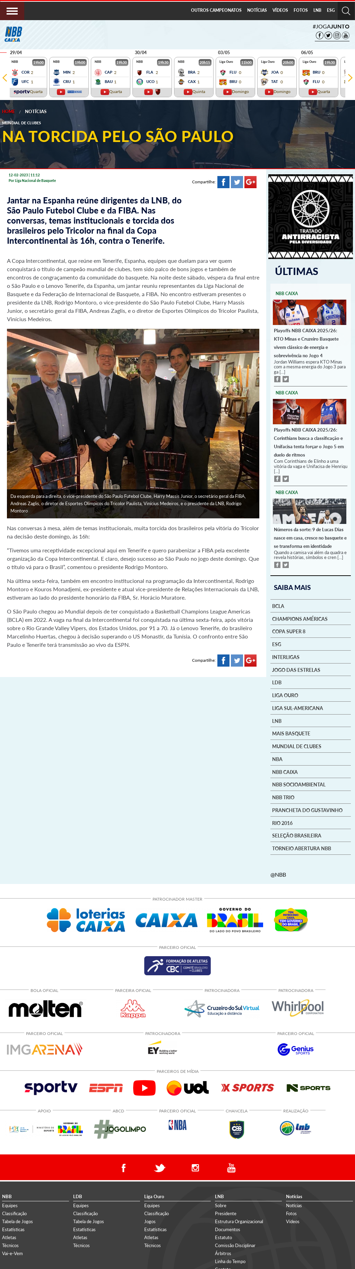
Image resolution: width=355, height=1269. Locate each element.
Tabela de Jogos (17, 1220)
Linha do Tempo (230, 1260)
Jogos (150, 1220)
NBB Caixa (285, 771)
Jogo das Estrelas (296, 669)
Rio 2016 (282, 822)
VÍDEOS (280, 10)
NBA (277, 758)
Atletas (9, 1236)
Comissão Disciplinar (235, 1244)
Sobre (220, 1204)
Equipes (10, 1204)
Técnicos (10, 1244)
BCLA (278, 605)
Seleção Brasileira (296, 835)
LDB (277, 682)
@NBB (278, 873)
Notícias (35, 111)
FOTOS (301, 10)
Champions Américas (300, 618)
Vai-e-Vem (12, 1252)
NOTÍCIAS (257, 10)
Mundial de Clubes (296, 746)
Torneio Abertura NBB (301, 848)
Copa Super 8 (288, 631)
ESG (331, 10)
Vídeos (293, 1220)
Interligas (286, 656)
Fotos (291, 1212)
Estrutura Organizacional (239, 1220)
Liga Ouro (285, 695)
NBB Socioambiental (299, 784)
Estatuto (223, 1236)
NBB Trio (283, 797)
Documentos (227, 1228)
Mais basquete (291, 733)
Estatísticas (13, 1228)
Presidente (225, 1212)
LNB (317, 10)
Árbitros (223, 1252)
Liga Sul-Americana (297, 707)
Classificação (14, 1212)
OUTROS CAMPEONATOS (216, 10)
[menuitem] (216, 11)
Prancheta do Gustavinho (307, 809)
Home (8, 111)
